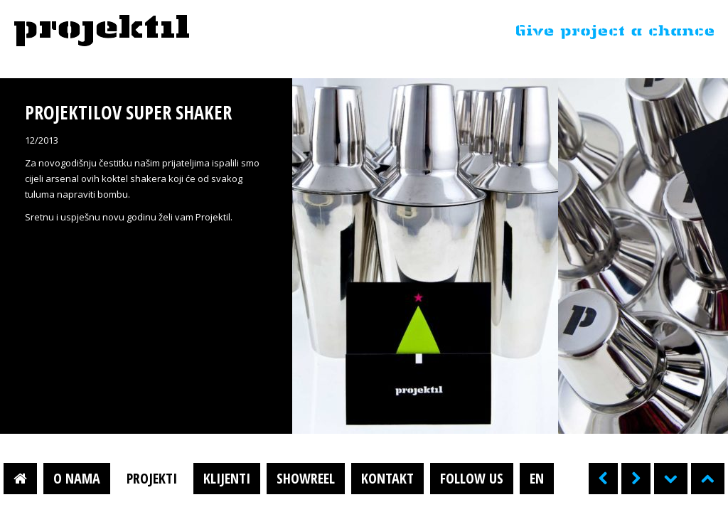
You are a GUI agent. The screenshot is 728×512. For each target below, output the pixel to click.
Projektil (101, 31)
